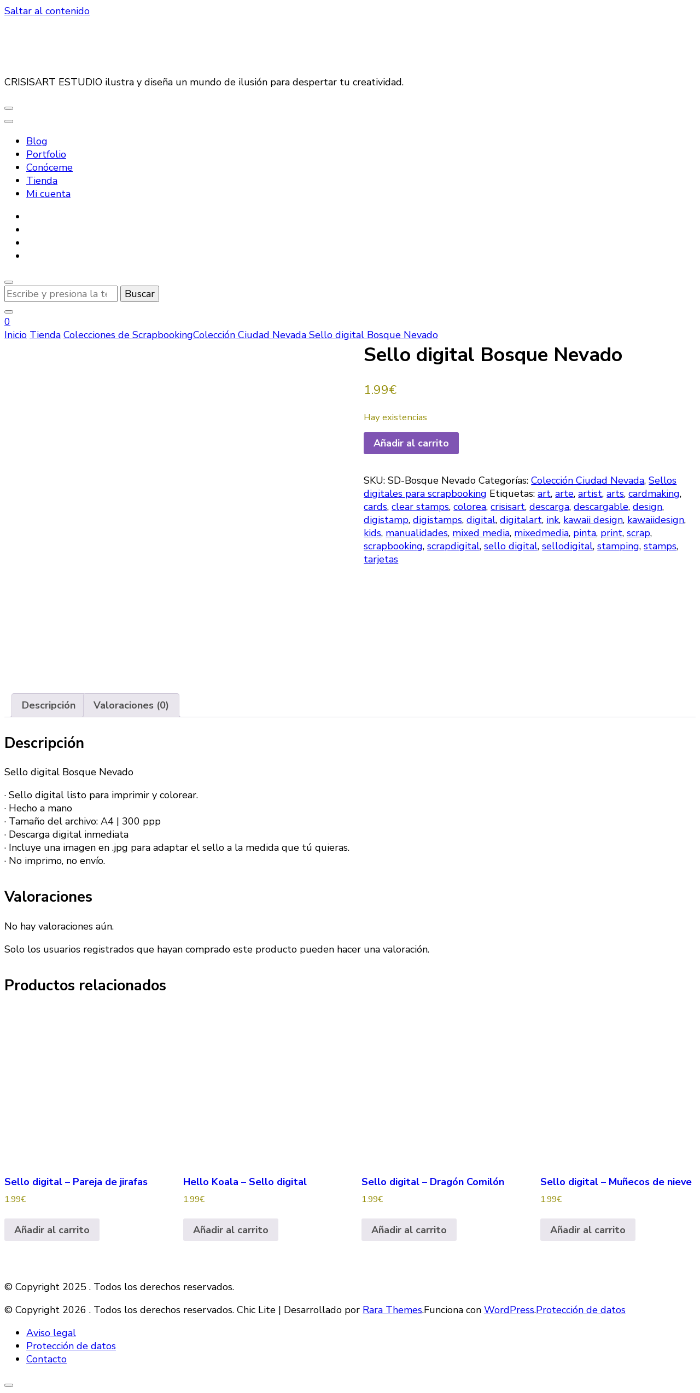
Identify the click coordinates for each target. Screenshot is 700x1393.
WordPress (509, 1309)
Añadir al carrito (411, 443)
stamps (660, 546)
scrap (638, 532)
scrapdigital (453, 546)
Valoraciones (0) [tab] (131, 705)
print (611, 532)
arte (564, 493)
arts (615, 493)
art (544, 493)
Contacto (46, 1359)
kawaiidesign (655, 519)
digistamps (437, 519)
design (647, 506)
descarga (549, 506)
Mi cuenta (48, 193)
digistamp (386, 519)
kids (372, 532)
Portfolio (46, 154)
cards (375, 506)
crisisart (508, 506)
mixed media (481, 532)
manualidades (417, 532)
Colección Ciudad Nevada (587, 480)
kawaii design (593, 519)
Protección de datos (581, 1309)
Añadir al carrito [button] (52, 1230)
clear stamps (420, 506)
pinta (584, 532)
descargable (601, 506)
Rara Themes (392, 1309)
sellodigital (567, 546)
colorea (469, 506)
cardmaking (654, 493)
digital (480, 519)
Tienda (41, 180)
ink (552, 519)
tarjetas (381, 559)
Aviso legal (51, 1332)
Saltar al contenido (47, 11)
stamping (618, 546)
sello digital (511, 546)
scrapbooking (393, 546)
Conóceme (49, 167)
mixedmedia (541, 532)
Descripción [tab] (48, 705)
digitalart (521, 519)
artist (590, 493)
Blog (37, 141)
